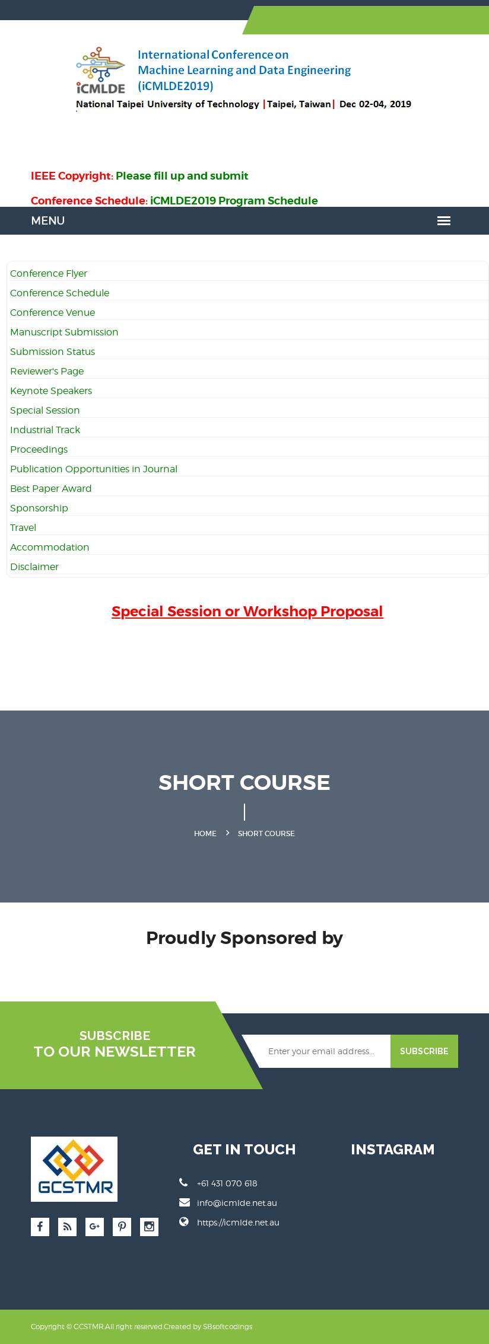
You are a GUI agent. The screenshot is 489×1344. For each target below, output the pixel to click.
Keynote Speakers (51, 390)
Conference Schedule (59, 293)
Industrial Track (45, 430)
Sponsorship (39, 508)
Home (205, 833)
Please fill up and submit (182, 176)
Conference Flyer (48, 273)
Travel (23, 527)
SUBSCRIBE (424, 1051)
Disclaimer (34, 566)
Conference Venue (52, 312)
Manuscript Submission (64, 332)
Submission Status (52, 351)
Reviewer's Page (47, 371)
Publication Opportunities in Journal (93, 469)
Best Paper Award (51, 488)
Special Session (45, 410)
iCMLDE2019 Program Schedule (234, 200)
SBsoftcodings (227, 1326)
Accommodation (50, 547)
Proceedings (39, 449)
